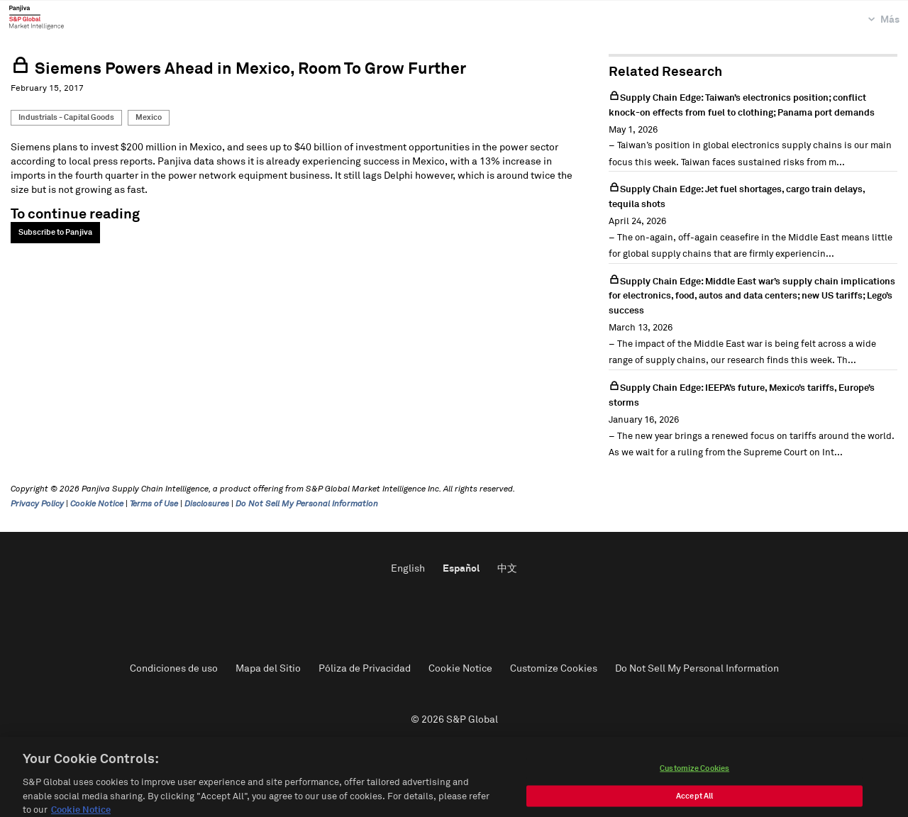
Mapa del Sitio (268, 669)
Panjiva (36, 17)
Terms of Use (154, 504)
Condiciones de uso (174, 669)
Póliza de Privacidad (365, 669)
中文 (507, 569)
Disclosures (206, 504)
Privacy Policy (37, 504)
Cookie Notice (96, 504)
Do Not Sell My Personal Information (307, 504)
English (408, 569)
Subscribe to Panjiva (55, 232)
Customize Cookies (553, 669)
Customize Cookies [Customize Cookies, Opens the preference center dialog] (694, 780)
